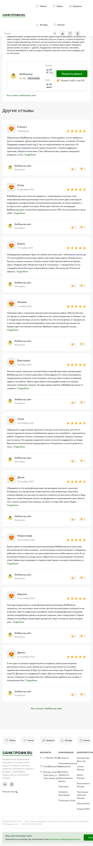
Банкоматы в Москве (83, 785)
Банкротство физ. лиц (83, 759)
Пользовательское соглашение (67, 765)
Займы (41, 6)
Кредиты (75, 6)
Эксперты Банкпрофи (64, 793)
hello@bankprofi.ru (51, 766)
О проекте (63, 758)
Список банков (80, 768)
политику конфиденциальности (65, 839)
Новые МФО (83, 809)
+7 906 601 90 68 (50, 758)
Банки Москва (80, 776)
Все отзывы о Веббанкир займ (21, 95)
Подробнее (30, 154)
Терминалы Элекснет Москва (82, 795)
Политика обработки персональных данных (65, 776)
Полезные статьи (66, 800)
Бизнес (59, 24)
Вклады (42, 24)
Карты (58, 6)
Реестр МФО (83, 803)
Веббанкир (26, 74)
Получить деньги (72, 73)
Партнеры (63, 786)
